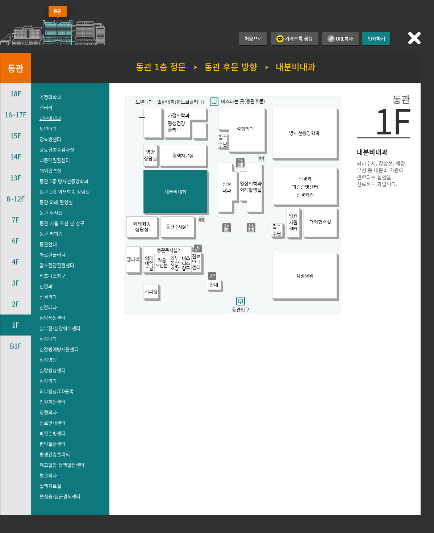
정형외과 (48, 412)
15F (15, 136)
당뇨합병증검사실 (56, 149)
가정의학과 (50, 97)
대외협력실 (50, 170)
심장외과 (48, 380)
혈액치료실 (50, 485)
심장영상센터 (52, 370)
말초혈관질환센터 (56, 265)
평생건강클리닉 (54, 454)
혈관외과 (48, 475)
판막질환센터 (52, 443)
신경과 (46, 286)
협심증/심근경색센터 (59, 496)
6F (15, 241)
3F (15, 283)
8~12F (16, 199)
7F (15, 220)
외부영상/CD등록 (56, 391)
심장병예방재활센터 (59, 349)
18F (15, 94)
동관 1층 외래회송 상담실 (64, 191)
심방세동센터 (52, 317)
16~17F (15, 115)
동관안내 (48, 244)
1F (15, 325)
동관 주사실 (51, 212)
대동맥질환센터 (54, 160)
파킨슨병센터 (52, 433)
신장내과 (48, 307)
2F (15, 304)
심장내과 (48, 338)
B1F (15, 346)
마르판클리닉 (52, 254)
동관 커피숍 (51, 233)
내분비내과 (50, 118)
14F (15, 157)
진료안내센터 (52, 422)
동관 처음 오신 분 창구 (61, 223)
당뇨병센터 (50, 139)
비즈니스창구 (52, 275)
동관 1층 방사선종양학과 (63, 181)
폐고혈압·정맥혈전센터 (61, 464)
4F (15, 262)
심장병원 (48, 359)
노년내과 (48, 128)
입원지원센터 (52, 401)
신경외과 (48, 296)
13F (15, 178)
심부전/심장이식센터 (59, 328)
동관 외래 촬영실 (56, 202)
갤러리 (46, 107)
